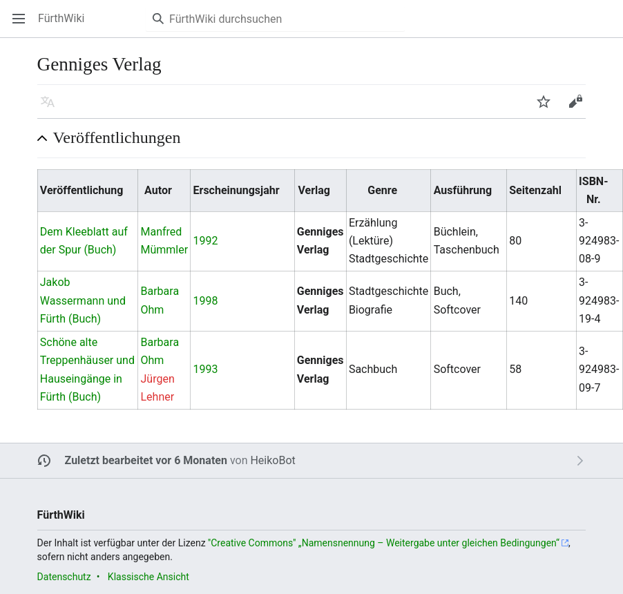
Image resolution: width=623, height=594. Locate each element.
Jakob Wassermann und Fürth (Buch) (83, 300)
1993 (205, 369)
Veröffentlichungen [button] (117, 137)
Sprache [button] (52, 108)
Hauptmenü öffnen (23, 25)
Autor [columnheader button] (158, 190)
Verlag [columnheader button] (314, 190)
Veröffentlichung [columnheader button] (82, 190)
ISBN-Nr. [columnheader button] (593, 190)
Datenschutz (64, 576)
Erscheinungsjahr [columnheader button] (236, 190)
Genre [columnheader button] (382, 190)
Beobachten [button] (548, 108)
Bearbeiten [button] (579, 108)
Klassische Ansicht (148, 576)
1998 (205, 300)
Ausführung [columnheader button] (463, 190)
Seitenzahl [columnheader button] (535, 190)
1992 (205, 240)
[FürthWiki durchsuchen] (275, 18)
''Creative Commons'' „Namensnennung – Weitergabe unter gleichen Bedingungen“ (383, 542)
